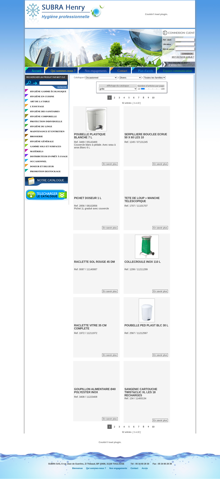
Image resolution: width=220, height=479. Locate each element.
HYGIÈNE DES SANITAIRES (45, 111)
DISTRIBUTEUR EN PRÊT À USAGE (49, 156)
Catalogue (79, 77)
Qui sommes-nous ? (63, 71)
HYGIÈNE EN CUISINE (42, 96)
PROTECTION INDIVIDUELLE (46, 121)
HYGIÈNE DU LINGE (41, 126)
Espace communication (177, 71)
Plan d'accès (145, 71)
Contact (122, 71)
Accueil (36, 71)
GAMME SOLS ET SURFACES (45, 146)
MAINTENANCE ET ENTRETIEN (47, 131)
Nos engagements (96, 71)
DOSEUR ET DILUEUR (42, 166)
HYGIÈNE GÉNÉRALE (42, 141)
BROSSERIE (36, 136)
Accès (145, 468)
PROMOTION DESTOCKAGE (45, 171)
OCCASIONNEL (38, 161)
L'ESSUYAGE (37, 106)
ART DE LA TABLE (40, 101)
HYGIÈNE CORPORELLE (43, 116)
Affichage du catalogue (118, 85)
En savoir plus (110, 164)
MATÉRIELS (36, 151)
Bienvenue (77, 468)
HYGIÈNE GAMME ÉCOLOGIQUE (48, 91)
